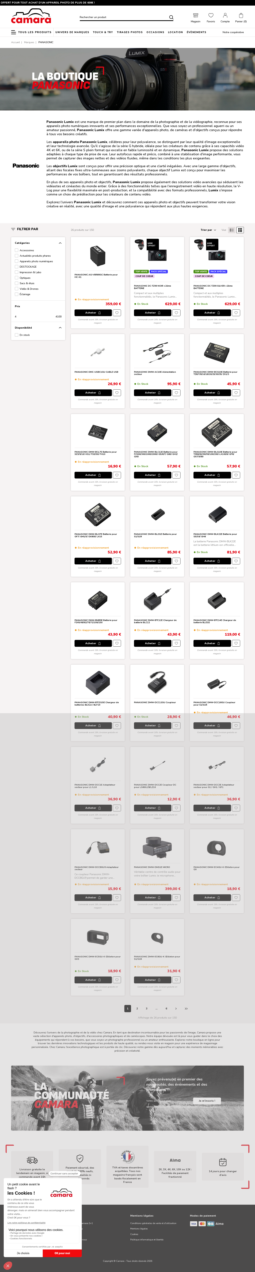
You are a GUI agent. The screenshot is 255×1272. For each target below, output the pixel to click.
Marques (29, 42)
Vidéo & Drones (29, 289)
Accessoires (27, 250)
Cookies (134, 1234)
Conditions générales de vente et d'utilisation (153, 1223)
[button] (241, 18)
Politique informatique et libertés (147, 1239)
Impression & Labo (30, 272)
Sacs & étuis (27, 283)
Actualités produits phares (35, 256)
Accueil (15, 42)
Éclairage (25, 294)
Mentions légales (139, 1228)
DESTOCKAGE (28, 267)
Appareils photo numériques (36, 261)
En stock (25, 335)
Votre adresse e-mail (158, 1101)
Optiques (25, 278)
